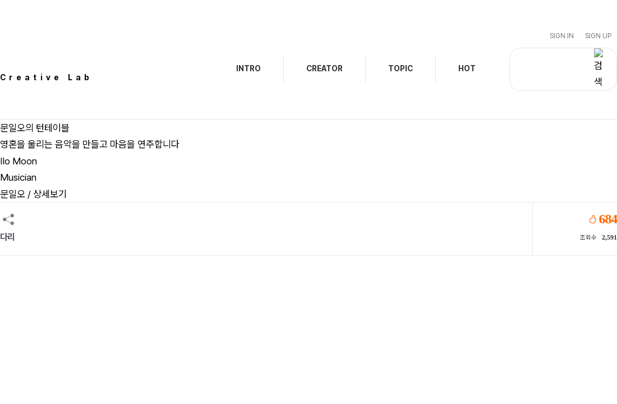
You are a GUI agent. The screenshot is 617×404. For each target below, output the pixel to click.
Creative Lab (46, 77)
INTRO (248, 68)
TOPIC (400, 68)
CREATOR (324, 68)
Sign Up (598, 36)
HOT (467, 68)
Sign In (562, 36)
